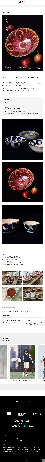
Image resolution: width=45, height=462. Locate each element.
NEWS (7, 5)
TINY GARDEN (6, 451)
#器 (4, 311)
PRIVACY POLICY (21, 440)
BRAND (5, 440)
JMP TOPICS (12, 451)
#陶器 (28, 311)
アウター (38, 449)
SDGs (29, 449)
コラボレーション (37, 447)
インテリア (14, 453)
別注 (13, 447)
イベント (20, 449)
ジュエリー (33, 451)
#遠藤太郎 (22, 311)
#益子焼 (16, 311)
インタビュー (25, 449)
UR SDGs (28, 451)
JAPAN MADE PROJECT (9, 449)
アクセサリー (17, 451)
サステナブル (23, 451)
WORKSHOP (33, 449)
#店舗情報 (10, 311)
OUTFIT (16, 447)
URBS (10, 453)
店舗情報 (4, 447)
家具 (17, 453)
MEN (11, 447)
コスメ (7, 453)
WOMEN (8, 447)
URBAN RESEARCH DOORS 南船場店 (12, 108)
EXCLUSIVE (21, 447)
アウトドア (16, 449)
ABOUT (18, 438)
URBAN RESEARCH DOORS (8, 307)
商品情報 (25, 447)
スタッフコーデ (30, 447)
